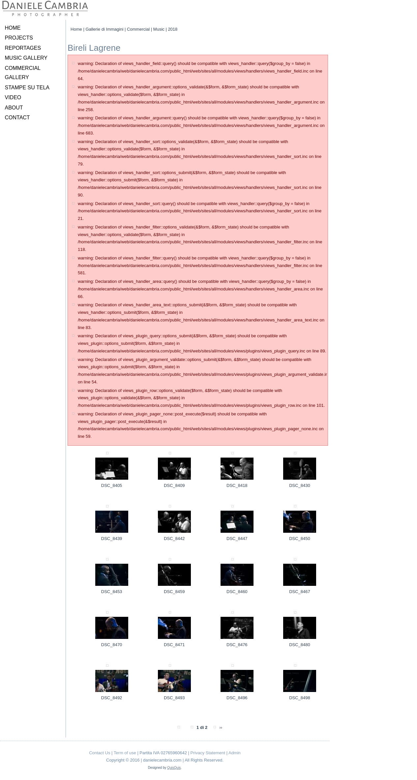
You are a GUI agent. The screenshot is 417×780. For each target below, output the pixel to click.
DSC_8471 (174, 644)
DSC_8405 (111, 485)
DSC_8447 (237, 538)
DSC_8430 (299, 485)
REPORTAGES (23, 48)
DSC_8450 (299, 538)
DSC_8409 (174, 485)
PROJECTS (19, 38)
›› (220, 727)
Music (158, 29)
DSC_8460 (237, 591)
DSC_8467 (299, 591)
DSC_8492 (111, 697)
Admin (234, 752)
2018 (172, 29)
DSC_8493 (174, 697)
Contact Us (99, 752)
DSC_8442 (174, 538)
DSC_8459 (174, 591)
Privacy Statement (208, 752)
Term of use (125, 752)
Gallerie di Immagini (104, 29)
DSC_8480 (299, 644)
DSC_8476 (237, 644)
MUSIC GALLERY (26, 58)
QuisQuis (174, 767)
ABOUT (14, 107)
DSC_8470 (111, 644)
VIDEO (13, 97)
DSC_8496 (237, 697)
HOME (13, 28)
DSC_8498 (299, 697)
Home (76, 29)
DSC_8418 (237, 485)
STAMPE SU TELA (27, 87)
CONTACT (17, 117)
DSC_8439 (111, 538)
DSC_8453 (111, 591)
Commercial (138, 29)
